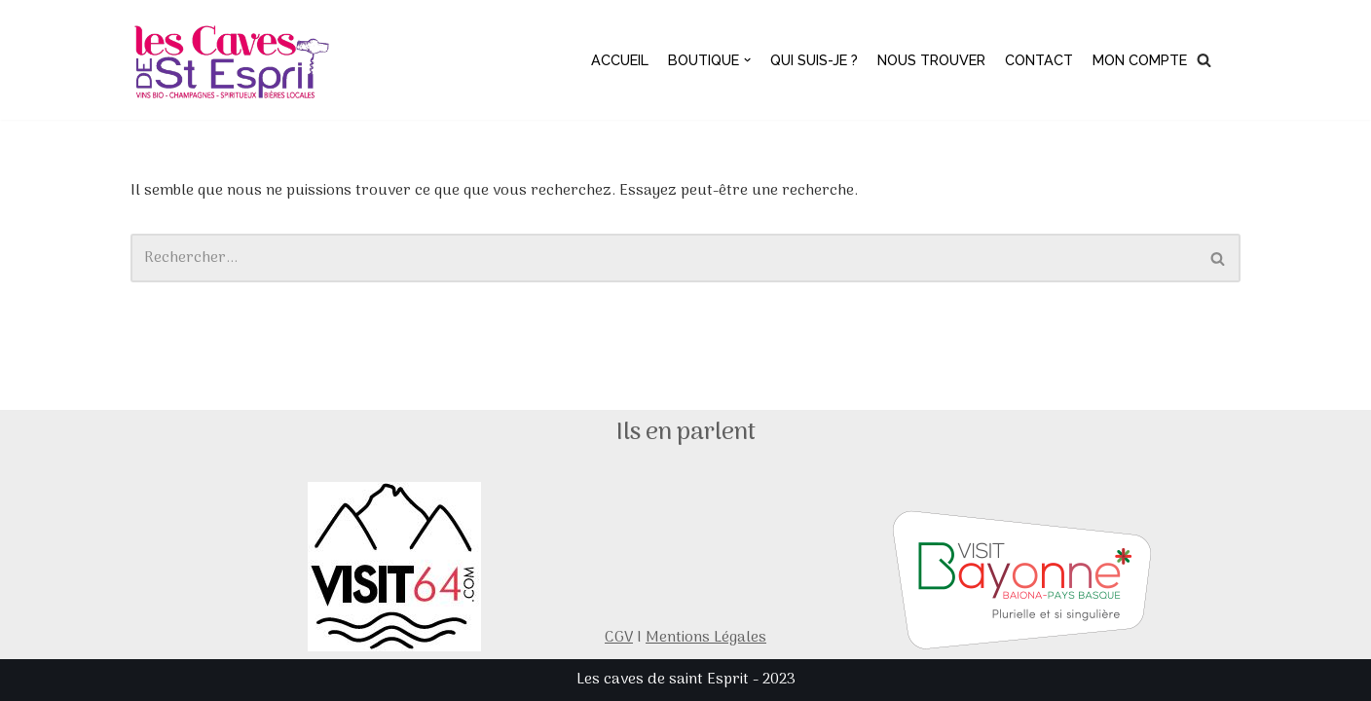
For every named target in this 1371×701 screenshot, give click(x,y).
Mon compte (1140, 60)
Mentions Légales (706, 637)
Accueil (619, 60)
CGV (619, 637)
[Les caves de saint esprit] (234, 60)
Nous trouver (931, 60)
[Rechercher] (1204, 60)
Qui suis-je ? (814, 60)
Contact (1039, 60)
